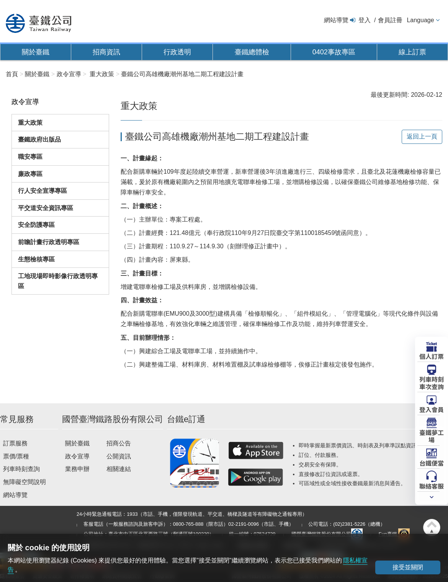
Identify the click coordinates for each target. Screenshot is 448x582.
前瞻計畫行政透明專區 (48, 242)
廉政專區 (30, 174)
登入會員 (431, 409)
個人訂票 (431, 356)
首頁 (12, 74)
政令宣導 (77, 456)
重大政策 (30, 122)
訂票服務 (15, 443)
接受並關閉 (407, 567)
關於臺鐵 (35, 52)
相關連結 (118, 469)
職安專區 (30, 156)
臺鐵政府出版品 (39, 139)
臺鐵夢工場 (431, 435)
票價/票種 (16, 456)
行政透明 (177, 52)
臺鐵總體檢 (252, 52)
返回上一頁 (422, 136)
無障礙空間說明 (24, 482)
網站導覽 (336, 20)
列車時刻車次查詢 (431, 382)
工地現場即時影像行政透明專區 (58, 281)
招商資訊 (106, 52)
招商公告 (118, 443)
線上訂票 (412, 52)
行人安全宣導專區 (42, 190)
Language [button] (420, 20)
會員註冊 (390, 20)
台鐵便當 (431, 462)
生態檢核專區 (36, 259)
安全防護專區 (36, 225)
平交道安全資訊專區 (45, 208)
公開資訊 (118, 456)
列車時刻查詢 (21, 469)
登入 (364, 20)
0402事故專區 (333, 52)
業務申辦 (77, 469)
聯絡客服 (431, 485)
